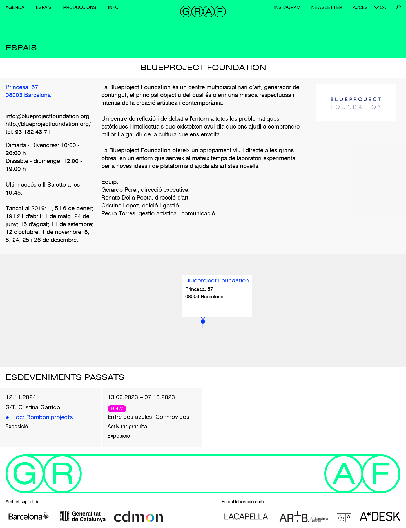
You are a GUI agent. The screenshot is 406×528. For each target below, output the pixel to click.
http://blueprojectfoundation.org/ (48, 124)
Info (113, 7)
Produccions (79, 7)
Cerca (398, 7)
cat (384, 7)
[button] (203, 323)
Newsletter (326, 7)
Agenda (15, 7)
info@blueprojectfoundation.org (48, 117)
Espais (44, 7)
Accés (360, 7)
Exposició (17, 426)
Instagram (287, 7)
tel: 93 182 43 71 (28, 132)
